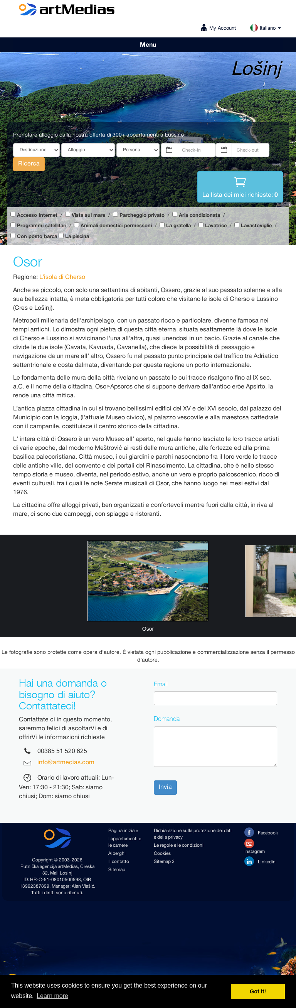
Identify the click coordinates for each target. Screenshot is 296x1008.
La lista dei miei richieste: (240, 186)
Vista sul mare (88, 215)
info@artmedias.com (65, 762)
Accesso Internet (37, 215)
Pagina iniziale (123, 830)
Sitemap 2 (164, 861)
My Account (222, 28)
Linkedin (260, 861)
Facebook (261, 832)
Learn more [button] (52, 996)
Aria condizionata (199, 215)
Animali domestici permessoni (116, 226)
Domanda (167, 718)
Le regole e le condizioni (179, 845)
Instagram (254, 847)
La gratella (178, 226)
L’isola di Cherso (62, 277)
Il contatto (118, 861)
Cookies (162, 853)
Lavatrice (216, 226)
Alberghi (117, 853)
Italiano (265, 28)
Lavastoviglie (256, 226)
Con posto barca (37, 236)
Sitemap (116, 869)
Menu (148, 45)
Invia (165, 787)
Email (161, 683)
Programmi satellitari (41, 226)
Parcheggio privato (142, 215)
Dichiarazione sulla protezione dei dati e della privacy (193, 834)
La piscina (77, 236)
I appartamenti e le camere (124, 842)
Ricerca (29, 164)
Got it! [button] (258, 991)
